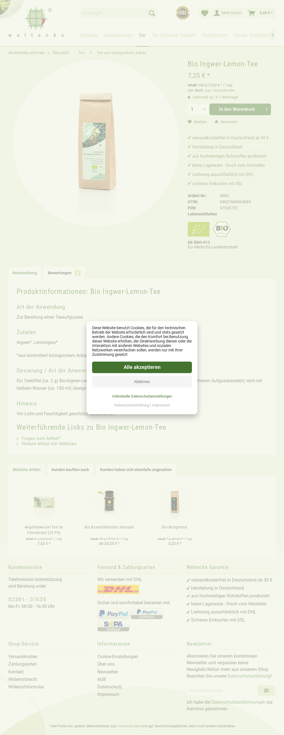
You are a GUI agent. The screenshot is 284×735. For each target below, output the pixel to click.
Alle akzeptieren (142, 367)
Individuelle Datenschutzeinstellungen (142, 396)
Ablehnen (142, 381)
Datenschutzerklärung (132, 405)
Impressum (161, 405)
